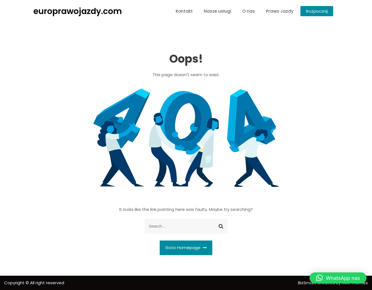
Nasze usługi (217, 11)
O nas (248, 11)
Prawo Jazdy (280, 11)
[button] (337, 277)
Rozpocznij (317, 11)
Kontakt (184, 11)
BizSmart (307, 283)
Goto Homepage (186, 247)
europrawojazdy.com (77, 11)
